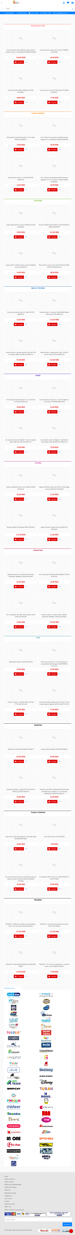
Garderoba (38, 725)
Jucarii (38, 375)
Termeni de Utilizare (11, 1187)
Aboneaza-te (67, 1224)
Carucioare (38, 200)
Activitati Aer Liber (38, 26)
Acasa (6, 1176)
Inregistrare (8, 1196)
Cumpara (19, 62)
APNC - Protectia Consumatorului (14, 1210)
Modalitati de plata (10, 1193)
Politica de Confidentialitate (13, 1184)
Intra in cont (8, 1198)
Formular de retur (10, 1204)
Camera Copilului (38, 113)
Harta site (7, 1190)
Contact (7, 1201)
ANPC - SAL (8, 1207)
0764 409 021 (9, 13)
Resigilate (38, 900)
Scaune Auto (38, 550)
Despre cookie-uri (10, 1179)
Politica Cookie (9, 1182)
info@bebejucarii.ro (62, 13)
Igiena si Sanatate (38, 288)
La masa (38, 463)
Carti (38, 637)
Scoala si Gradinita (38, 812)
